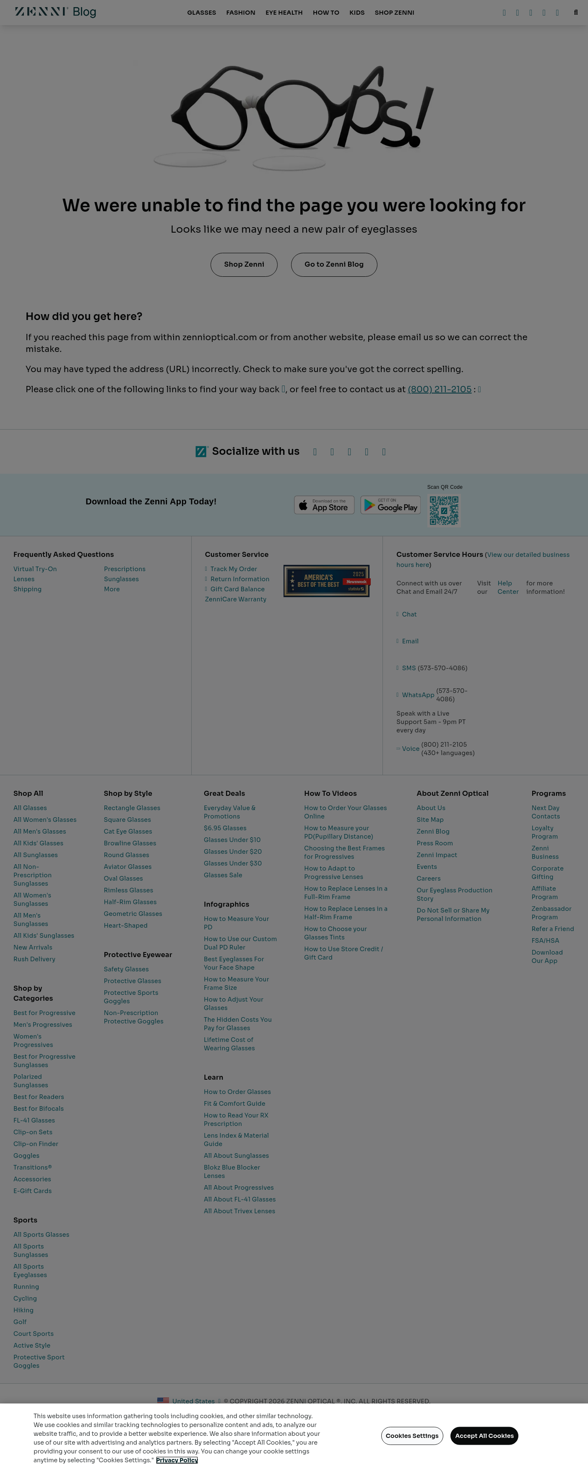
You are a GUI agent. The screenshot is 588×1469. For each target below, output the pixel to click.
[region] (294, 1436)
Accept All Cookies (484, 1436)
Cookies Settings (412, 1436)
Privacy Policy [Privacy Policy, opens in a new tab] (177, 1460)
